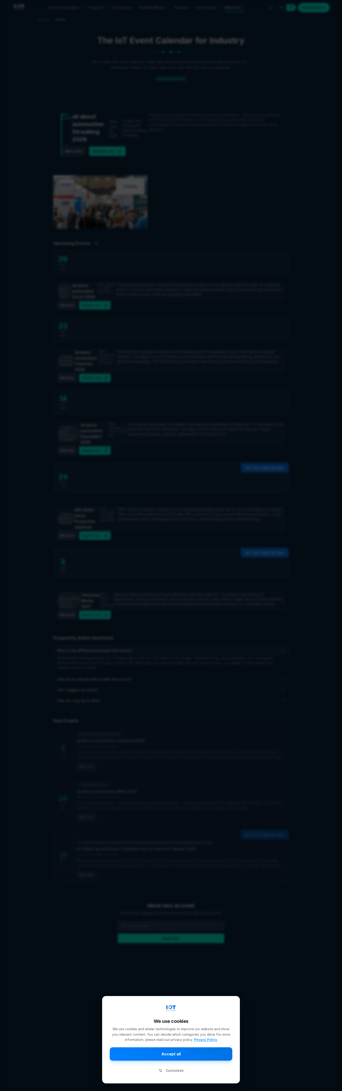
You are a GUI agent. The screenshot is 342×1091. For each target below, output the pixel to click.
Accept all (171, 1054)
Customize (171, 1070)
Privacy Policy (205, 1040)
